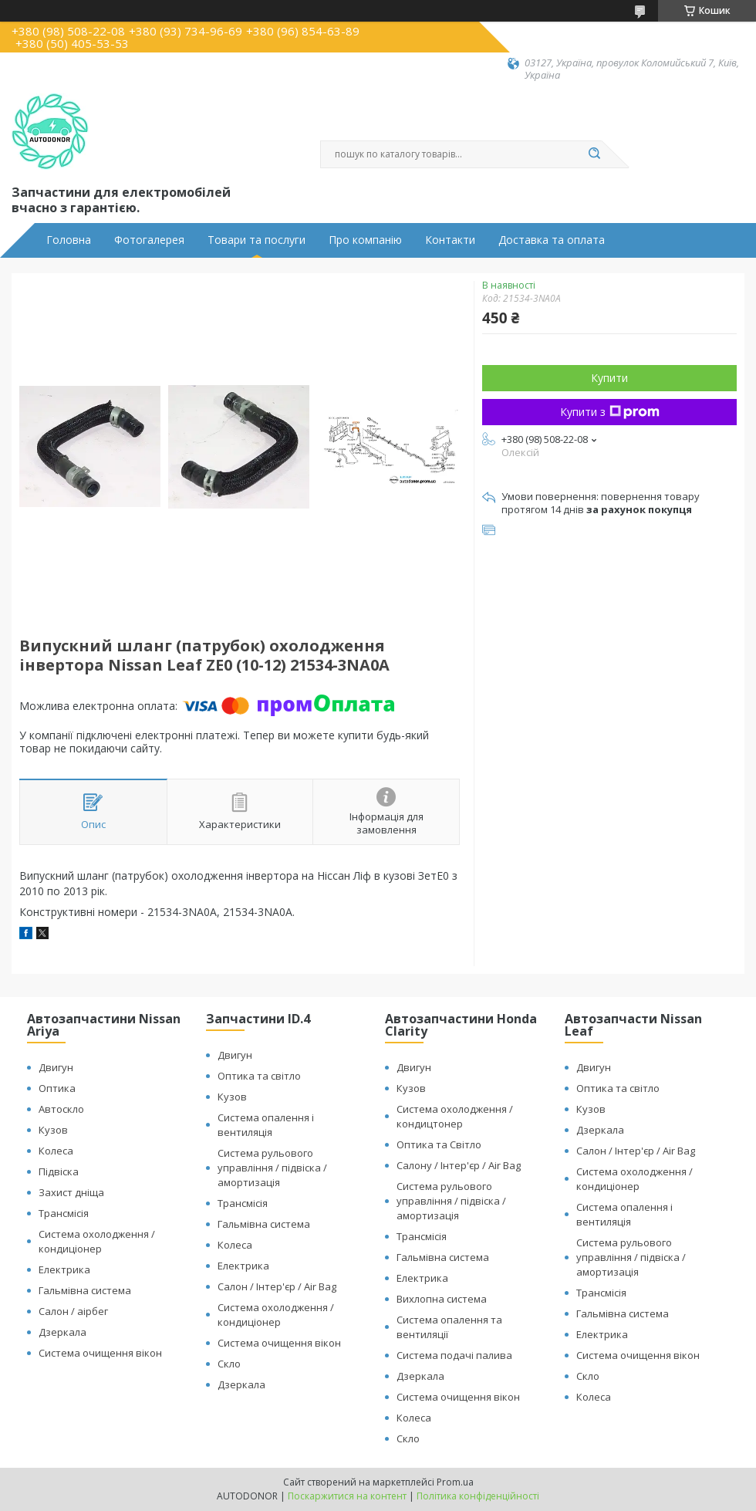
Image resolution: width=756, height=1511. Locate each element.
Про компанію (365, 240)
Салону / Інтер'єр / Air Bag (459, 1165)
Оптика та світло (259, 1076)
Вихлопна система (442, 1299)
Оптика (57, 1088)
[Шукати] (594, 154)
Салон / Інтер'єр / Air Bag (277, 1286)
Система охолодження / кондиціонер (97, 1241)
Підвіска (59, 1171)
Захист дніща (71, 1192)
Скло (229, 1364)
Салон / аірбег (73, 1311)
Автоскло (61, 1109)
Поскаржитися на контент (347, 1496)
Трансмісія (64, 1213)
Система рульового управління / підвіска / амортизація (272, 1167)
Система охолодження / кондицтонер (455, 1116)
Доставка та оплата (551, 240)
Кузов (53, 1130)
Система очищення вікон (100, 1353)
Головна (68, 240)
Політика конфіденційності (478, 1496)
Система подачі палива (454, 1355)
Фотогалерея (149, 240)
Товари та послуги (256, 240)
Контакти (450, 240)
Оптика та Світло (439, 1144)
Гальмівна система (85, 1290)
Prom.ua (455, 1482)
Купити (609, 377)
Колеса (56, 1151)
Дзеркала (62, 1332)
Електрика (64, 1269)
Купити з (610, 411)
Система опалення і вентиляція (266, 1124)
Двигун (56, 1067)
